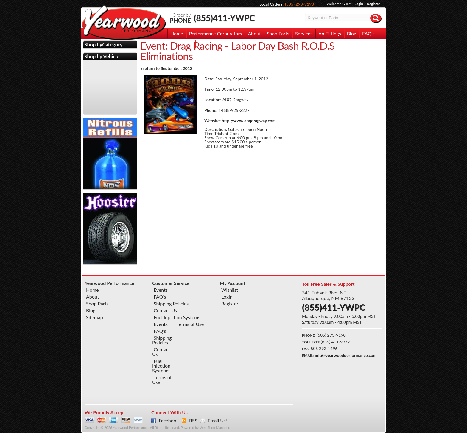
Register (373, 3)
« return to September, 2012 (166, 68)
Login (358, 3)
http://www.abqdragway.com (249, 120)
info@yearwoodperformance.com (345, 355)
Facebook (169, 420)
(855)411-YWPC (224, 18)
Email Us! (217, 420)
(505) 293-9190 (299, 4)
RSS (193, 420)
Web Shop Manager (214, 427)
